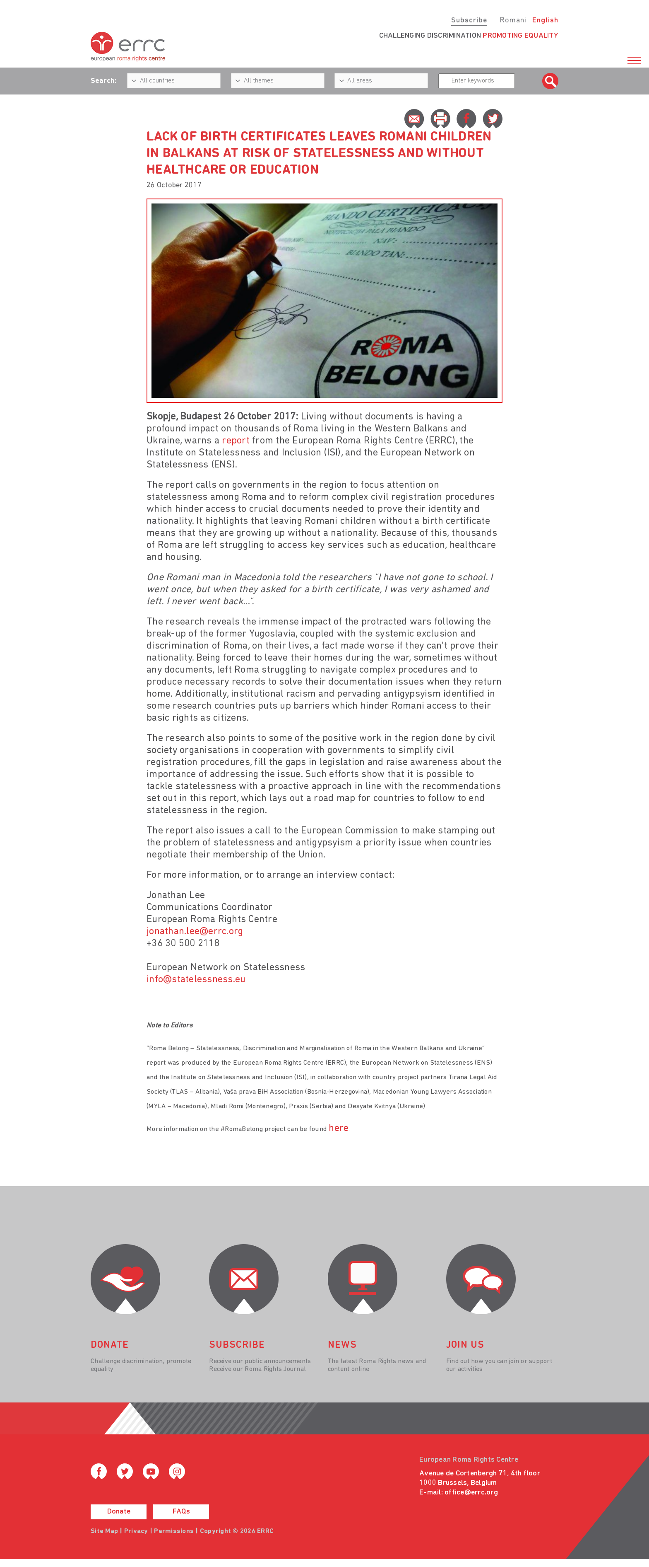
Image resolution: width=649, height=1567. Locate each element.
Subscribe (469, 20)
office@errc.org (471, 1493)
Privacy (136, 1531)
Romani (513, 20)
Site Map (104, 1531)
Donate (118, 1512)
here (339, 1128)
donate (110, 1345)
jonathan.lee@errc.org (195, 932)
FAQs (181, 1512)
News (342, 1345)
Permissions (174, 1531)
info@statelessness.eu (196, 980)
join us (465, 1345)
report (236, 441)
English (545, 20)
